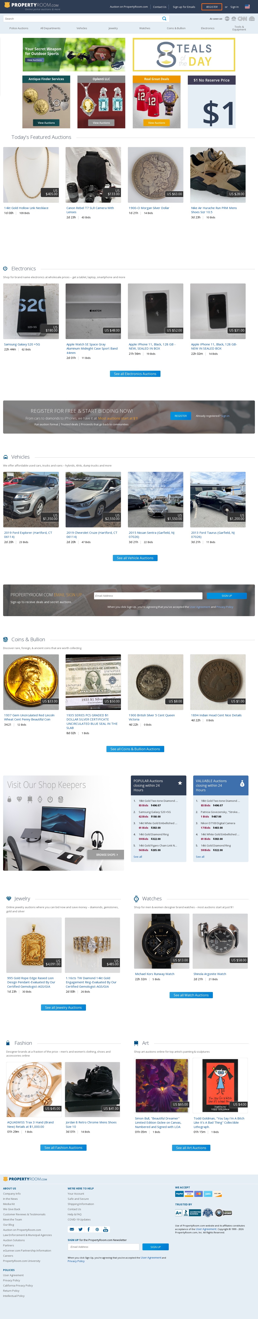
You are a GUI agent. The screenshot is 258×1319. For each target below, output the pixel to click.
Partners (8, 1245)
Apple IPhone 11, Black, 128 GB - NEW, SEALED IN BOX (152, 346)
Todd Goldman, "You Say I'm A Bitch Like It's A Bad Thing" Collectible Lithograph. (219, 1122)
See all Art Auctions (191, 1148)
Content (4, 52)
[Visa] (189, 1194)
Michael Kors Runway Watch (154, 974)
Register (211, 7)
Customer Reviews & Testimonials (24, 1214)
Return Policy (11, 1291)
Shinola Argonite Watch (210, 974)
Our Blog (8, 1224)
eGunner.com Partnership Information (27, 1250)
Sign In (234, 7)
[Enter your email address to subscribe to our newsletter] (148, 595)
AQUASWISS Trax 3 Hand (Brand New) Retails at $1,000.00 (30, 1124)
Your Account (76, 1193)
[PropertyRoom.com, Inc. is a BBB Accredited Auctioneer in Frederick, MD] (188, 1212)
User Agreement (200, 607)
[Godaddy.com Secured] (224, 1213)
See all (138, 856)
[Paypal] (180, 1194)
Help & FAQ (75, 1214)
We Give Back (11, 1209)
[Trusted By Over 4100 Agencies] (208, 1213)
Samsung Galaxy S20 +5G (22, 344)
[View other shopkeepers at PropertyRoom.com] (63, 878)
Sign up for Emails (184, 7)
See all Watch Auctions (191, 995)
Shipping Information (81, 1204)
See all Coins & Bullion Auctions (135, 749)
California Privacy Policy (18, 1285)
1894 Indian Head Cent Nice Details (216, 715)
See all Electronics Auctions (135, 374)
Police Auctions (19, 28)
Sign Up (227, 596)
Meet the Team (12, 1219)
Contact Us (159, 7)
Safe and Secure (78, 1199)
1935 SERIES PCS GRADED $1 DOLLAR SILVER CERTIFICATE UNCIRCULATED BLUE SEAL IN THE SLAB (92, 721)
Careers (8, 1256)
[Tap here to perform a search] (164, 18)
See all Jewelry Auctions (63, 1007)
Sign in (225, 416)
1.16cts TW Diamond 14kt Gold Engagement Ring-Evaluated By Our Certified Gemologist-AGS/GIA (91, 982)
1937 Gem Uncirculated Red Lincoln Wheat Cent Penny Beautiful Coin (29, 717)
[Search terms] (86, 18)
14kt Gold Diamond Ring (154, 834)
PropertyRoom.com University (21, 1261)
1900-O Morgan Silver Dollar (149, 208)
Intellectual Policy (14, 1296)
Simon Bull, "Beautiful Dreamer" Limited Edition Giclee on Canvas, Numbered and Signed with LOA (158, 1122)
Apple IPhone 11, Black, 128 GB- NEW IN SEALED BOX (214, 346)
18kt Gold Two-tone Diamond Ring (160, 801)
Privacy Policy (224, 607)
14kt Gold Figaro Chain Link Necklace (161, 845)
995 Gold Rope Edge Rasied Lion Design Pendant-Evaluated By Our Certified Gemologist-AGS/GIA (31, 982)
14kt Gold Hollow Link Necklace (26, 208)
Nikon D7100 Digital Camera (218, 823)
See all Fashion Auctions (63, 1147)
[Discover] (218, 1194)
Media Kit (9, 1204)
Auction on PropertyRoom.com (129, 6)
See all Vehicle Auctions (135, 558)
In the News (10, 1199)
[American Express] (208, 1194)
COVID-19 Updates (79, 1219)
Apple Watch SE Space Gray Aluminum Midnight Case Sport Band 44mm (92, 348)
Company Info (12, 1193)
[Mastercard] (199, 1194)
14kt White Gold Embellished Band (160, 823)
